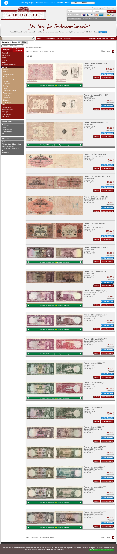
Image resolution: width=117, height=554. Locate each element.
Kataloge (5, 112)
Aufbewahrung (6, 114)
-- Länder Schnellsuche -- (13, 46)
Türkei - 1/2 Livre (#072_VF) (95, 154)
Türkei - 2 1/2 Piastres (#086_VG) (97, 176)
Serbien (5, 73)
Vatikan (5, 101)
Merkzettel (101, 38)
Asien (4, 62)
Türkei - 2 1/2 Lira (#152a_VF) (95, 339)
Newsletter (67, 38)
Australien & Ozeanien (9, 65)
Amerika (4, 60)
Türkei (22, 42)
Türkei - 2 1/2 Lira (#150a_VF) (95, 291)
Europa (14, 42)
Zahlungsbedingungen (9, 142)
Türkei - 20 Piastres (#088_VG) (96, 197)
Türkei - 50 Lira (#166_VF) (94, 427)
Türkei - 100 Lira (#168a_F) (94, 467)
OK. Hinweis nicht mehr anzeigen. (101, 550)
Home (39, 38)
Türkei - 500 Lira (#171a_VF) (95, 512)
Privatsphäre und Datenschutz (11, 144)
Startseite (5, 42)
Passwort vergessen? (98, 8)
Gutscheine (5, 116)
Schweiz (6, 71)
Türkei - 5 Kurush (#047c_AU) (95, 63)
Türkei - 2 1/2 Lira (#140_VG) (95, 271)
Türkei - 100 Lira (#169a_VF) (95, 487)
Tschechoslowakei (9, 92)
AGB (3, 150)
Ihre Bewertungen (49, 38)
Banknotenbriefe (7, 109)
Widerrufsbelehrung (8, 146)
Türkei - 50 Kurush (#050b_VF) (96, 122)
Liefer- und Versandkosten (10, 148)
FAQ (3, 133)
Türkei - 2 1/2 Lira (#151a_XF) (95, 315)
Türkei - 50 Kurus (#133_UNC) (95, 247)
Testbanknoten (6, 107)
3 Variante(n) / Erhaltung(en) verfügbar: (54, 398)
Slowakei (6, 75)
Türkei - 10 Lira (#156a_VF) (94, 363)
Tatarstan (6, 85)
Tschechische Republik (10, 89)
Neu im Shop (6, 53)
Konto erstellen (111, 8)
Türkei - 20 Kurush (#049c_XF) (96, 95)
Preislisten (5, 125)
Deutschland (6, 55)
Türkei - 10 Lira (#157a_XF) (94, 383)
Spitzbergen (7, 82)
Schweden (6, 68)
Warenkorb (110, 38)
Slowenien (6, 78)
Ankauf (4, 127)
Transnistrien (7, 87)
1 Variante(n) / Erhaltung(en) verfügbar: (54, 85)
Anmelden (92, 38)
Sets (3, 105)
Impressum (5, 152)
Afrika (4, 58)
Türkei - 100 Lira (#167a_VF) (95, 447)
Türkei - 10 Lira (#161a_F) (94, 407)
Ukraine (5, 96)
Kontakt (59, 38)
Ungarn (5, 99)
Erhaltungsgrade (7, 129)
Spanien (5, 80)
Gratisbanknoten (7, 131)
